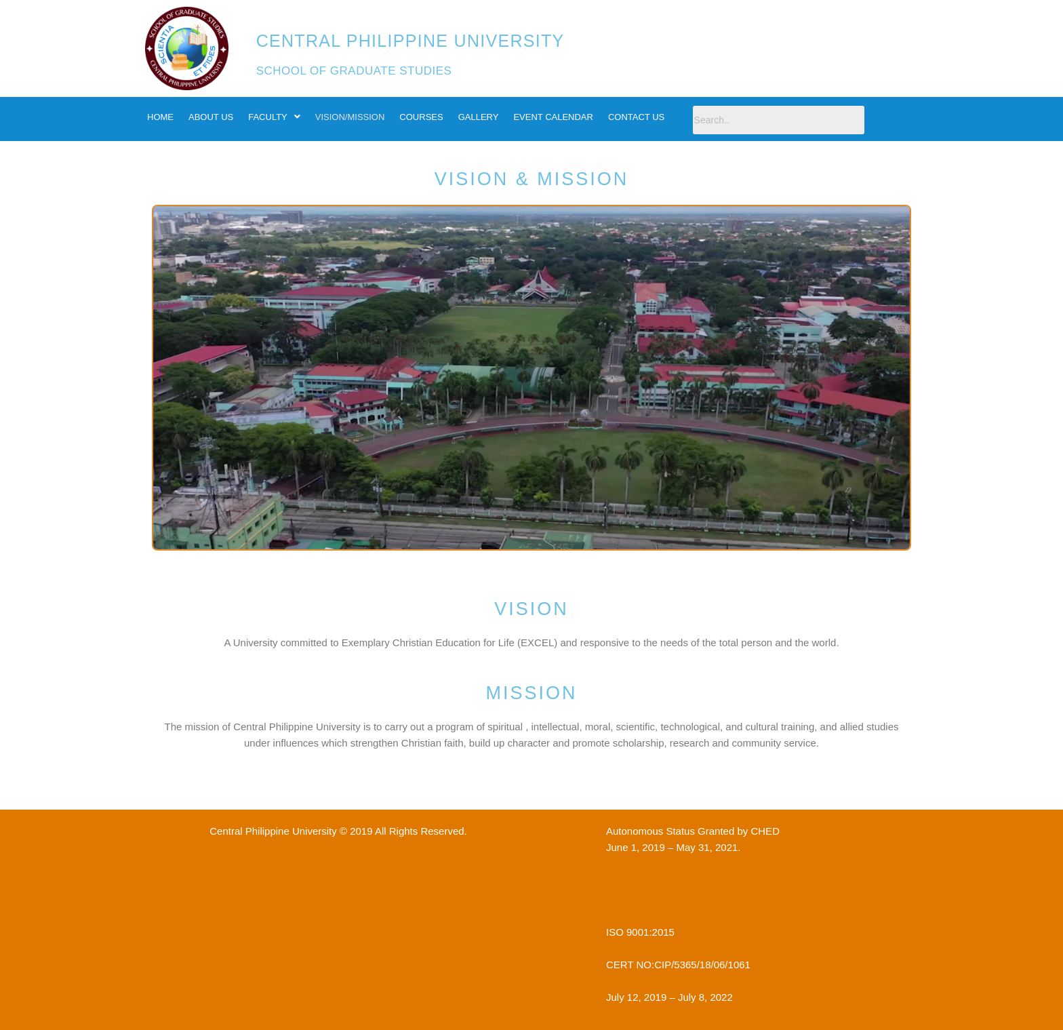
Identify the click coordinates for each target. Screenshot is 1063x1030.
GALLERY (478, 117)
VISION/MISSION (350, 117)
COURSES (421, 117)
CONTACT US (636, 117)
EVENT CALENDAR (553, 117)
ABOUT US (210, 117)
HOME (160, 117)
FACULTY (274, 117)
